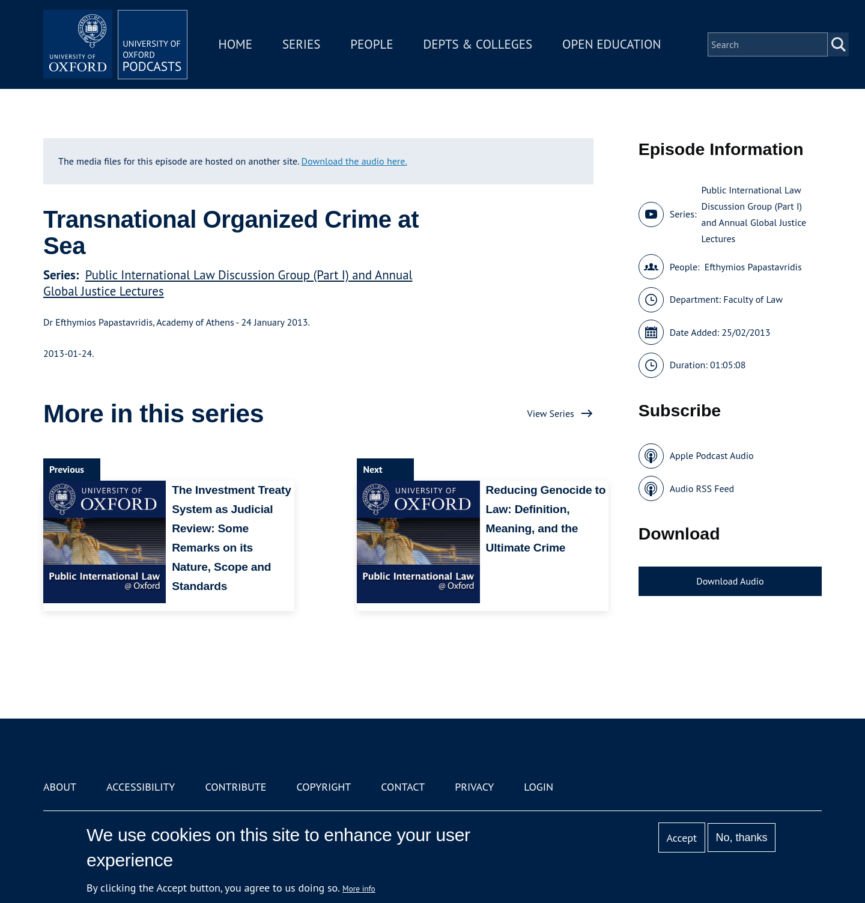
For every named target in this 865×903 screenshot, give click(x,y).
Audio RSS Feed (702, 488)
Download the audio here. (354, 161)
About (59, 787)
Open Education (611, 44)
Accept (681, 838)
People (371, 44)
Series (301, 44)
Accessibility (140, 787)
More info (358, 888)
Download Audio (729, 581)
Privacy (474, 787)
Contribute (235, 787)
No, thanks (741, 838)
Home (235, 44)
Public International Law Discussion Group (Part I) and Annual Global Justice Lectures (753, 214)
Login (538, 787)
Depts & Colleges (478, 44)
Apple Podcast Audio (712, 455)
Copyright (323, 787)
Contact (403, 787)
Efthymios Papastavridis (753, 267)
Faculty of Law (753, 299)
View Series (550, 413)
